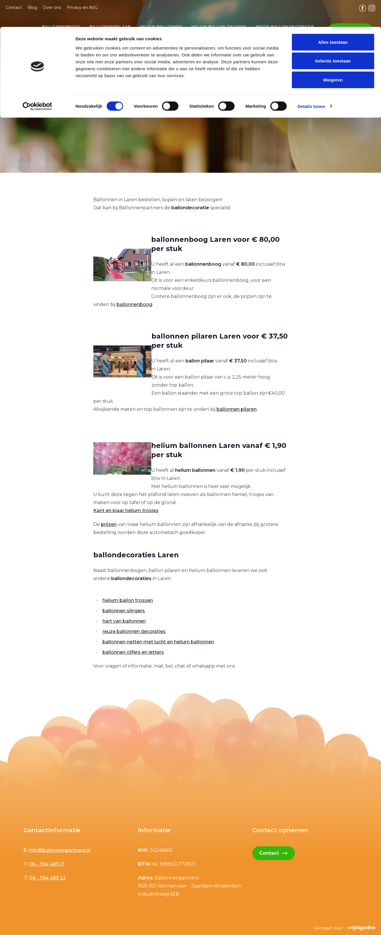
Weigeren (333, 52)
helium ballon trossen (128, 600)
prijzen (109, 524)
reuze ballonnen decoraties (134, 631)
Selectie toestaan (333, 34)
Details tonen (311, 79)
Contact (273, 853)
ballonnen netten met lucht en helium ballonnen (158, 642)
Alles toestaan (333, 15)
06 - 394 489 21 (47, 864)
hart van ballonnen (124, 621)
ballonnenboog (134, 304)
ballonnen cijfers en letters (133, 652)
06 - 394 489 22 (47, 878)
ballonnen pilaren (237, 409)
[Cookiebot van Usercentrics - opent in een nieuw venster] (37, 79)
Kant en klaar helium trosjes (125, 510)
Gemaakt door (344, 928)
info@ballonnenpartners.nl (59, 850)
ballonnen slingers (124, 610)
